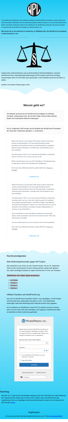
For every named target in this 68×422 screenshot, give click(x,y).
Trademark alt (34, 176)
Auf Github (14, 280)
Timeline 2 (13, 283)
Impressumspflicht (56, 416)
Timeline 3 (13, 285)
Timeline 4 (13, 288)
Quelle (13, 402)
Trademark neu (34, 236)
